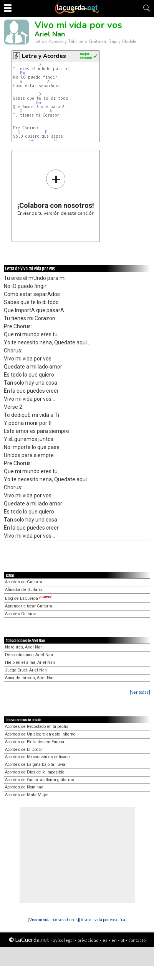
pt (122, 940)
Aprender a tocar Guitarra (28, 606)
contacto (137, 940)
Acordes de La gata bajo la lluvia (35, 764)
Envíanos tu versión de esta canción (55, 192)
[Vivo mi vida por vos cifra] (103, 919)
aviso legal (63, 940)
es (105, 940)
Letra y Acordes (44, 56)
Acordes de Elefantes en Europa (34, 741)
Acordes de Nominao (24, 787)
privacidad (88, 940)
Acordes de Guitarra (23, 581)
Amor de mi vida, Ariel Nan (30, 677)
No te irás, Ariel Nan (24, 647)
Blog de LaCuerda (29, 598)
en (114, 940)
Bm (22, 73)
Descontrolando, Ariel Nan (29, 654)
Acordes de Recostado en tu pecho (36, 726)
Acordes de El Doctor (24, 749)
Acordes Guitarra (20, 613)
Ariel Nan (50, 34)
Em (31, 140)
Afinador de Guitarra (24, 589)
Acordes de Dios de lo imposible (35, 772)
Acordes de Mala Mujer (27, 794)
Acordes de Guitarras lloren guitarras (39, 779)
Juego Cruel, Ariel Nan (26, 670)
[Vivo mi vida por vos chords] (53, 919)
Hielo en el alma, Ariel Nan (30, 662)
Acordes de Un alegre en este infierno (40, 734)
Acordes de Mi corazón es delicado (37, 756)
